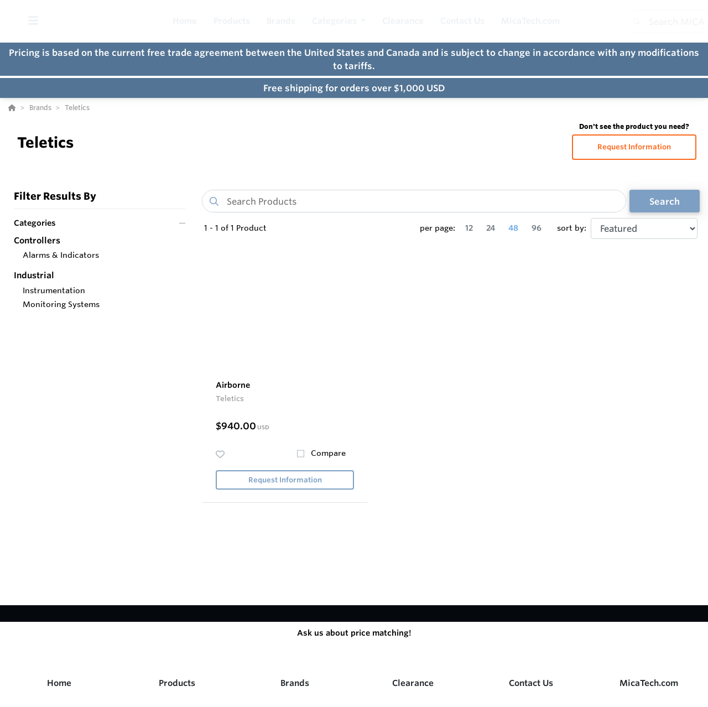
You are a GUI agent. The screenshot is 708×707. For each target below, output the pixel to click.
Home (59, 683)
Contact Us (531, 683)
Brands (294, 683)
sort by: (571, 228)
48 (513, 228)
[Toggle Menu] (32, 21)
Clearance (413, 683)
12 (469, 228)
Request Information (634, 147)
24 (490, 228)
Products (177, 683)
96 (537, 228)
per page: (437, 228)
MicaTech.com (649, 683)
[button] (339, 21)
